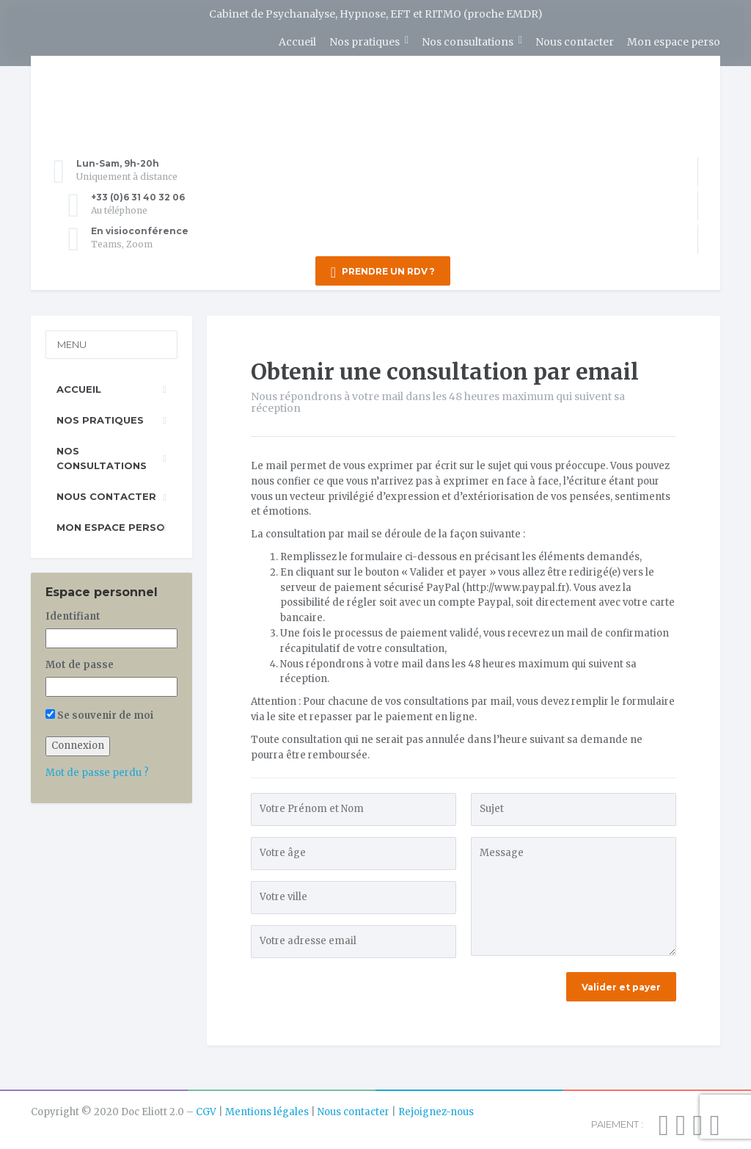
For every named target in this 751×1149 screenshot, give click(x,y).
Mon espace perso (673, 41)
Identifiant (72, 612)
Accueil (297, 41)
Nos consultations (467, 41)
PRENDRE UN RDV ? (383, 272)
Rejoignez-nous (436, 1107)
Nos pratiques (364, 41)
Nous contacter (574, 41)
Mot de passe (79, 660)
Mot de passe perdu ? (97, 768)
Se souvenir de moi (99, 710)
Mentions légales (267, 1107)
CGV (206, 1107)
